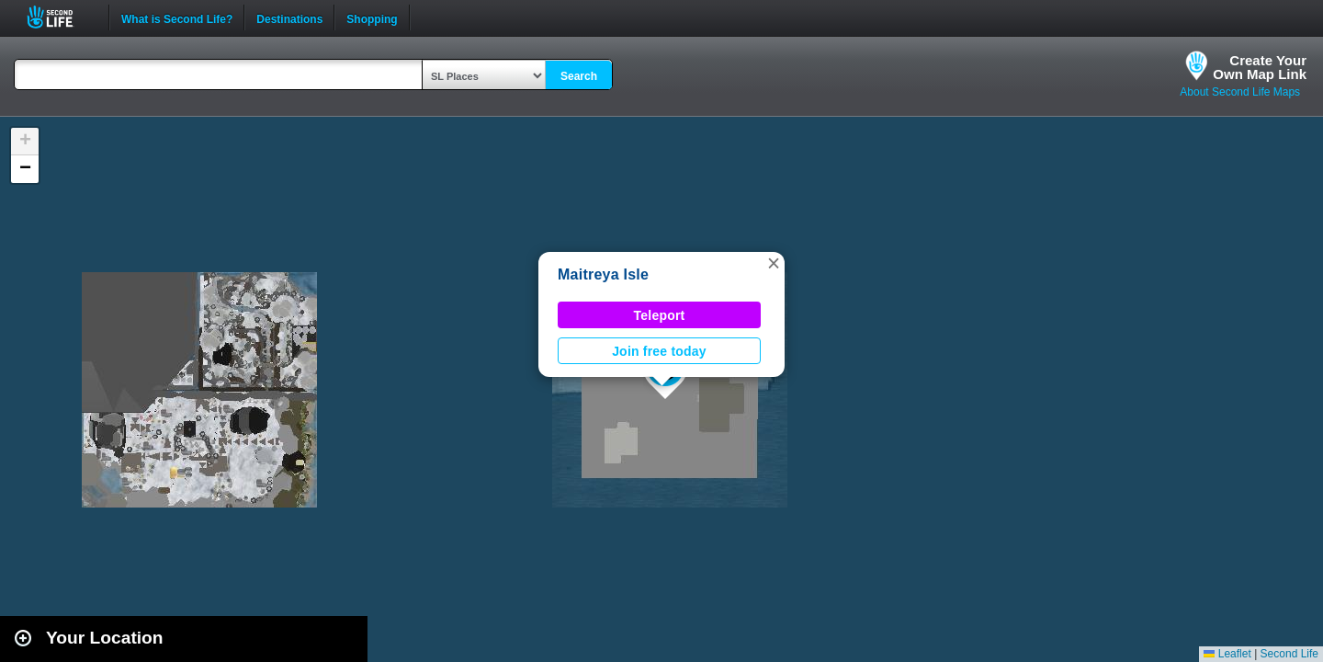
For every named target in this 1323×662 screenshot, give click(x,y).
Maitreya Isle (603, 274)
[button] (774, 263)
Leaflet (1227, 653)
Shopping (371, 17)
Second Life (60, 17)
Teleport (659, 315)
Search (578, 76)
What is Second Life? (176, 17)
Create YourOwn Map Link (1259, 67)
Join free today (659, 351)
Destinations (289, 17)
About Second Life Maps (1240, 92)
